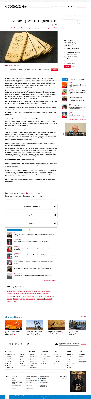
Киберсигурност (46, 359)
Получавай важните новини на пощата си (69, 343)
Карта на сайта (43, 378)
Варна (25, 291)
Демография (32, 358)
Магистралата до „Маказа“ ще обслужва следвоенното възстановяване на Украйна (33, 248)
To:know (81, 358)
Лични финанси (33, 356)
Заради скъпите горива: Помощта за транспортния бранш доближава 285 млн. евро (34, 235)
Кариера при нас (29, 382)
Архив (74, 66)
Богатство (58, 358)
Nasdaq (23, 193)
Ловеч (39, 293)
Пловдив (31, 296)
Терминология (82, 354)
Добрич (16, 293)
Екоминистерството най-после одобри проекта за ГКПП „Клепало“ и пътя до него (34, 255)
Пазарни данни (82, 361)
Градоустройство (33, 363)
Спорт (57, 363)
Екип (13, 378)
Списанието (81, 359)
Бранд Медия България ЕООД (17, 383)
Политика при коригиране (31, 380)
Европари (9, 356)
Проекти (71, 1)
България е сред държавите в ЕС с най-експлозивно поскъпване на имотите (76, 115)
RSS (29, 344)
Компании (22, 354)
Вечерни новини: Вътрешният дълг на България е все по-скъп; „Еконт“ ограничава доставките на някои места (77, 108)
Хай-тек (44, 361)
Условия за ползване (44, 382)
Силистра (50, 296)
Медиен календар (29, 388)
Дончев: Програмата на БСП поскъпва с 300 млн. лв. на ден (75, 134)
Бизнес (19, 1)
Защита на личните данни (31, 376)
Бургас (19, 291)
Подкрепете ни (29, 385)
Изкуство (58, 361)
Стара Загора (30, 299)
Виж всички (83, 316)
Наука (57, 354)
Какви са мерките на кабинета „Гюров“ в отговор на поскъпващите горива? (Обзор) (34, 262)
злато (38, 193)
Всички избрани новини (50, 280)
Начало (65, 16)
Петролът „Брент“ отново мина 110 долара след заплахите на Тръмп (34, 333)
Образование (33, 359)
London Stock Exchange (12, 193)
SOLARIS (68, 365)
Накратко (81, 356)
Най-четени (30, 230)
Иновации (22, 358)
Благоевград (11, 291)
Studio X (49, 396)
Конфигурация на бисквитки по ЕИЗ (43, 386)
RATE (68, 358)
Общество (32, 1)
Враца (48, 291)
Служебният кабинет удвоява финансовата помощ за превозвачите (32, 275)
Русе (44, 296)
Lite (58, 1)
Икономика (6, 1)
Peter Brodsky (30, 193)
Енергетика (71, 89)
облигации (27, 196)
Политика (72, 131)
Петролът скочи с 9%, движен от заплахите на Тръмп (76, 333)
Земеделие (9, 363)
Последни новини (81, 7)
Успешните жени (70, 363)
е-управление (45, 358)
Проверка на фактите (44, 376)
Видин (43, 291)
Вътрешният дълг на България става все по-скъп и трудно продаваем (33, 268)
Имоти (21, 363)
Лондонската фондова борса (14, 196)
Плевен (24, 296)
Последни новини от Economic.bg (77, 119)
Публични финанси (17, 239)
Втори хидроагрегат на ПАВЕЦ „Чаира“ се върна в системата (77, 92)
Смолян (15, 299)
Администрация (33, 367)
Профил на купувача (16, 385)
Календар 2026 (70, 354)
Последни (14, 230)
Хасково (48, 299)
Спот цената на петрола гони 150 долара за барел (55, 332)
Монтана (45, 293)
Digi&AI (44, 354)
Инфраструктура (17, 246)
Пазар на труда (10, 367)
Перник (17, 296)
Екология (32, 365)
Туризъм (8, 365)
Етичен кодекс (43, 380)
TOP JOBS (69, 367)
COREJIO (68, 359)
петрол (35, 196)
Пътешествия (58, 356)
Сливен (9, 299)
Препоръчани (48, 230)
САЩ (41, 196)
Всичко (80, 351)
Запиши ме (83, 344)
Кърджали (23, 293)
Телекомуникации (46, 356)
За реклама (14, 376)
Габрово (9, 293)
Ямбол (15, 301)
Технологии (45, 1)
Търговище (40, 299)
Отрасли (70, 112)
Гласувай (67, 66)
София (22, 299)
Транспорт (16, 232)
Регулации (22, 365)
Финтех (44, 363)
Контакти (14, 380)
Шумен (9, 301)
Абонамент (28, 378)
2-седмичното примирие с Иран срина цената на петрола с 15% (77, 85)
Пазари (74, 16)
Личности (58, 359)
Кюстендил (32, 293)
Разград (38, 296)
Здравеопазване (33, 361)
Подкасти (69, 356)
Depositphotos (48, 398)
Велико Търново (33, 291)
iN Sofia (68, 361)
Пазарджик (10, 296)
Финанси (22, 361)
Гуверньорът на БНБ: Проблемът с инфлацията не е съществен (31, 241)
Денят (70, 104)
